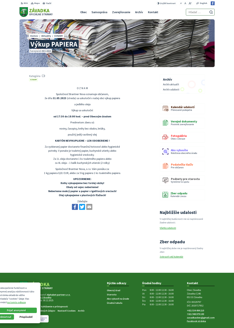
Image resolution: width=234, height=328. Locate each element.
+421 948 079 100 (195, 313)
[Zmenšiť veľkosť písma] (181, 3)
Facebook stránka (196, 321)
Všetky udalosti (168, 227)
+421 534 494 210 (195, 310)
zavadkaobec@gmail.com (201, 317)
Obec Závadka (43, 297)
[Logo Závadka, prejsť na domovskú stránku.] (36, 12)
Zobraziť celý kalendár (171, 256)
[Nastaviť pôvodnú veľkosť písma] (185, 3)
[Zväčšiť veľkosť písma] (190, 3)
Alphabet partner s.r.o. (59, 294)
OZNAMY (33, 79)
